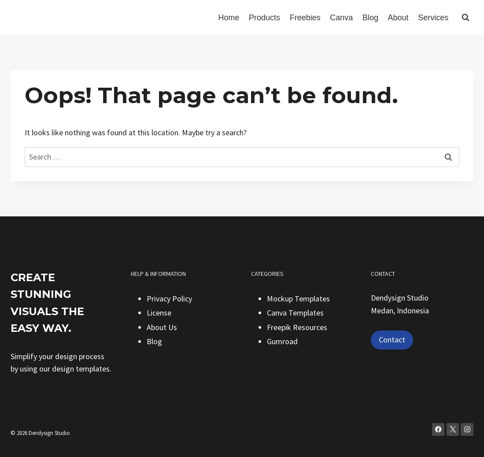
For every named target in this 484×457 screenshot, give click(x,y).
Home (228, 17)
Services (433, 17)
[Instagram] (467, 429)
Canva (341, 17)
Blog (370, 17)
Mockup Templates (298, 299)
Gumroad (282, 341)
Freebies (305, 17)
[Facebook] (438, 429)
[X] (453, 429)
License (159, 313)
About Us (162, 327)
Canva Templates (295, 313)
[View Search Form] (465, 18)
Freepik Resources (297, 327)
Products (264, 17)
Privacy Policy (169, 299)
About (398, 17)
